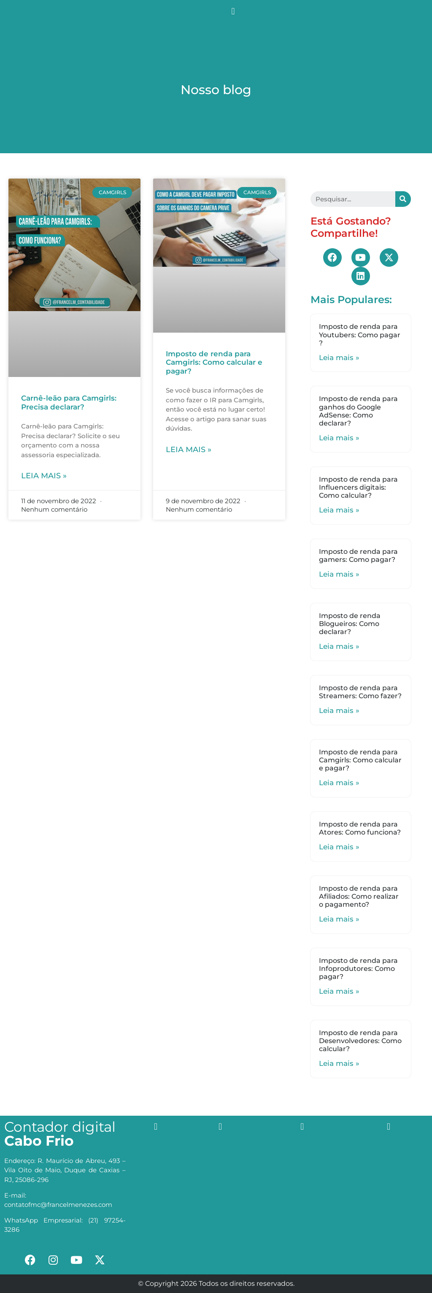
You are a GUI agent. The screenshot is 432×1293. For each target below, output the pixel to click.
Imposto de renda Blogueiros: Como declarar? (350, 624)
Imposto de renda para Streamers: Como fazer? (360, 692)
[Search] (403, 199)
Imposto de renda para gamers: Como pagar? (358, 556)
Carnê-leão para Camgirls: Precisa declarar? (68, 402)
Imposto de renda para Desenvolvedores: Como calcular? (360, 1041)
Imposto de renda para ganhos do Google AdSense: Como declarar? (358, 411)
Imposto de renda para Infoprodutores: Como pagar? (358, 969)
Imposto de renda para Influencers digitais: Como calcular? (358, 487)
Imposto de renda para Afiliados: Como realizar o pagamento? (359, 896)
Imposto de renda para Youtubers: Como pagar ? (359, 335)
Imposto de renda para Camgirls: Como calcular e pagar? (214, 362)
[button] (233, 11)
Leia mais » (44, 475)
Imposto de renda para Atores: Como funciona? (360, 828)
